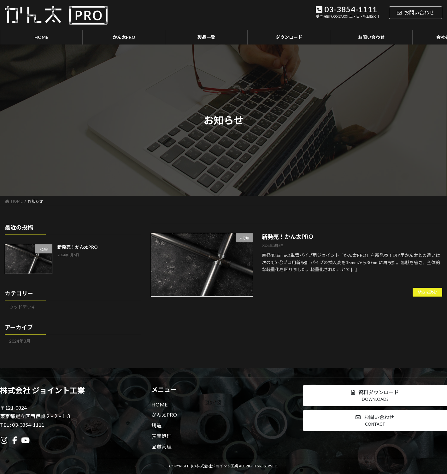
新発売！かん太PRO (287, 236)
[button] (375, 395)
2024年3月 (20, 341)
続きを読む (427, 292)
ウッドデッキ (22, 307)
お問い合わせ (415, 12)
